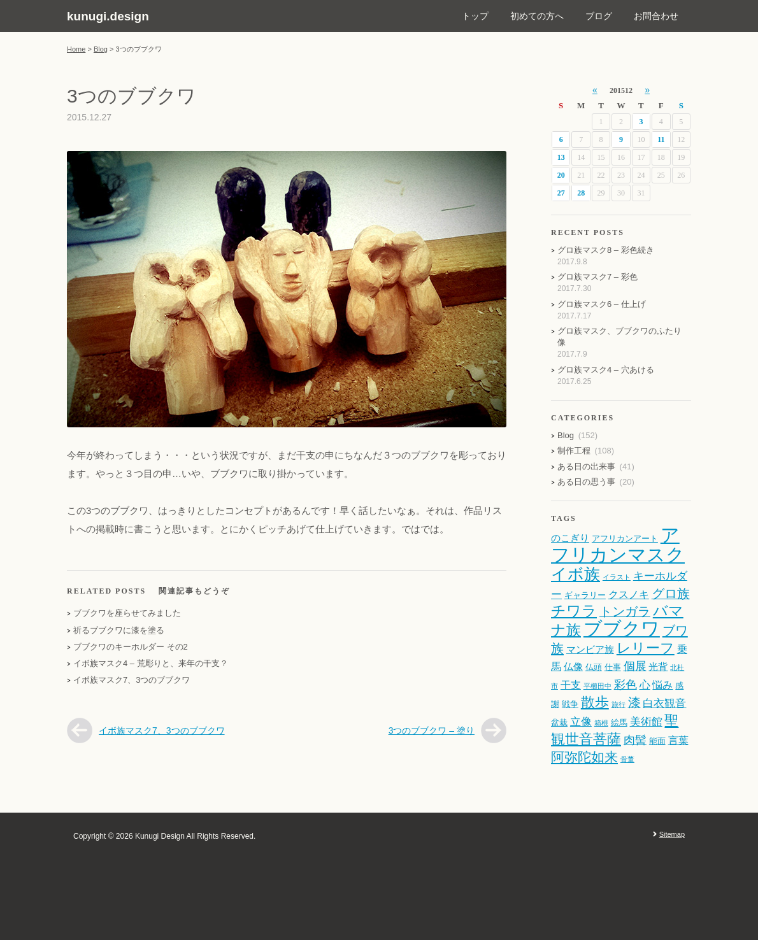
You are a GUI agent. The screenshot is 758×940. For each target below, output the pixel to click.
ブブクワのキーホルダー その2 (130, 647)
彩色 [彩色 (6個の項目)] (625, 684)
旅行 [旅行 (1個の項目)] (618, 704)
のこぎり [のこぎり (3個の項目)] (570, 538)
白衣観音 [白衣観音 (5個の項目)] (664, 703)
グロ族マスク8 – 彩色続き (605, 250)
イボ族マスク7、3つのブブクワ (131, 680)
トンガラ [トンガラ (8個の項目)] (624, 611)
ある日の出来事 (586, 466)
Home (76, 49)
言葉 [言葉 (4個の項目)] (678, 740)
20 (561, 175)
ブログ (598, 16)
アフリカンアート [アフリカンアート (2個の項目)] (625, 538)
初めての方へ (537, 16)
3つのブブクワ (131, 95)
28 (581, 193)
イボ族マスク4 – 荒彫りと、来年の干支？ (150, 663)
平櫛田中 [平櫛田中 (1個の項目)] (597, 686)
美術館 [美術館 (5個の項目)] (646, 721)
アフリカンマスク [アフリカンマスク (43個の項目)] (618, 544)
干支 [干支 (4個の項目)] (571, 684)
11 (660, 139)
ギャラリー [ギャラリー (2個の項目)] (585, 595)
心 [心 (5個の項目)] (645, 684)
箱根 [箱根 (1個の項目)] (601, 723)
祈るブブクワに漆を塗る (118, 630)
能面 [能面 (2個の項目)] (657, 741)
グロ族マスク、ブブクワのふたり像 (619, 336)
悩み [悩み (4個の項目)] (662, 684)
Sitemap (672, 834)
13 (561, 157)
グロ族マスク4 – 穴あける (605, 369)
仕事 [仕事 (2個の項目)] (612, 667)
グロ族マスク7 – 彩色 (597, 276)
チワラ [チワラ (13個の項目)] (574, 611)
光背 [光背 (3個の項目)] (658, 667)
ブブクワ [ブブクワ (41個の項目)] (621, 628)
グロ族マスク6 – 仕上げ (601, 304)
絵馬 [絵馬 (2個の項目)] (619, 722)
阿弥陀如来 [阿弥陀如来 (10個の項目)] (584, 757)
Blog (101, 49)
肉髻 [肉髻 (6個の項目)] (635, 739)
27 (561, 193)
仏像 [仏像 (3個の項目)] (573, 667)
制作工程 (573, 450)
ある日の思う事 (586, 482)
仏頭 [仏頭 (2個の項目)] (593, 667)
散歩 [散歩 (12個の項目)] (595, 702)
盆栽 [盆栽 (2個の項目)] (559, 722)
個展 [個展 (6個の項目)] (635, 666)
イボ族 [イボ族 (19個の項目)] (575, 574)
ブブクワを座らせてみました (127, 613)
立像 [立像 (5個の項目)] (581, 721)
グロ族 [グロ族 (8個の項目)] (671, 594)
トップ (475, 16)
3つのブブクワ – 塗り (432, 730)
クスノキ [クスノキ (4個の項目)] (628, 594)
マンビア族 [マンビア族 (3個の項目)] (590, 649)
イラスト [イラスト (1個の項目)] (617, 577)
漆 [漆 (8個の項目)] (634, 702)
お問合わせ (656, 16)
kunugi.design (108, 16)
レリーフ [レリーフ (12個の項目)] (646, 648)
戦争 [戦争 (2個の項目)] (570, 704)
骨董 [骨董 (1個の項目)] (627, 759)
